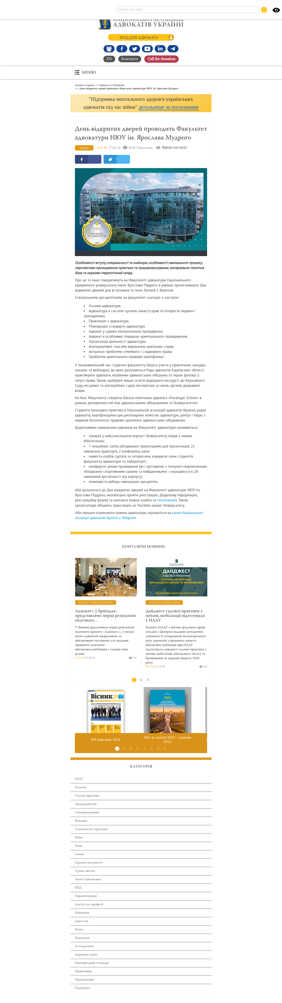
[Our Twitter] (134, 48)
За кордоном (84, 954)
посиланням (167, 509)
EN (109, 59)
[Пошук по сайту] (188, 10)
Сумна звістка (85, 879)
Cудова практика (87, 804)
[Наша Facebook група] (109, 48)
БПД (78, 896)
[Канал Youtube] (147, 48)
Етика (79, 938)
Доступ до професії (89, 913)
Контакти (130, 59)
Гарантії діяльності (88, 871)
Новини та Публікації (111, 84)
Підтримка (82, 996)
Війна (79, 846)
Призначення (84, 988)
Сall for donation (161, 59)
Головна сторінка (84, 84)
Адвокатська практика (91, 837)
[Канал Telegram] (172, 48)
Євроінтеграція (86, 904)
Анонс (79, 862)
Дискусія (81, 929)
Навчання (82, 921)
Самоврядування (87, 821)
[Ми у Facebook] (121, 48)
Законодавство (85, 812)
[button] (141, 107)
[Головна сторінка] (141, 22)
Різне (78, 854)
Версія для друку (174, 155)
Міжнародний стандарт (92, 971)
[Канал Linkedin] (160, 48)
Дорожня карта (86, 963)
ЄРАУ (79, 787)
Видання (81, 829)
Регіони (80, 796)
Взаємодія (82, 946)
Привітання (83, 979)
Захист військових (88, 887)
